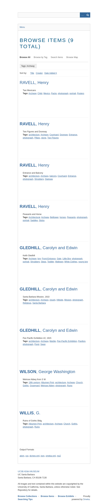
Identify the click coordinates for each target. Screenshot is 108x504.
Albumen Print (47, 382)
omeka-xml (51, 456)
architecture (34, 135)
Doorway (64, 135)
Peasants (71, 217)
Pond (36, 344)
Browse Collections (27, 496)
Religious (27, 303)
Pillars (37, 138)
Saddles (34, 220)
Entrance (73, 135)
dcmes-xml (35, 456)
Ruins (69, 385)
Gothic (26, 385)
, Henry (34, 123)
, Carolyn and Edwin (48, 247)
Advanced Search (82, 15)
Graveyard (35, 385)
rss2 (59, 456)
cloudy (52, 300)
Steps (43, 262)
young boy (83, 262)
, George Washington (47, 371)
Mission (67, 300)
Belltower (54, 217)
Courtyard (54, 135)
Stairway (49, 179)
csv (26, 456)
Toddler (50, 262)
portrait (73, 93)
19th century (34, 382)
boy (39, 258)
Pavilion (81, 341)
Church (79, 382)
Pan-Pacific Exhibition (67, 341)
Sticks (42, 220)
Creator (39, 73)
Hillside (59, 300)
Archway (32, 93)
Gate (59, 258)
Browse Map (72, 57)
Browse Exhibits (66, 496)
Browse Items (47, 496)
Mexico (46, 93)
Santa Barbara (39, 303)
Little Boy (66, 258)
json (43, 456)
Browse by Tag (40, 57)
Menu (22, 27)
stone (43, 138)
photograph (63, 93)
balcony (53, 176)
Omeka (86, 499)
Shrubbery (39, 179)
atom (22, 456)
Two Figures (53, 138)
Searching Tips (25, 499)
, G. (30, 413)
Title (32, 73)
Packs (54, 93)
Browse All (25, 57)
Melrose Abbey (47, 385)
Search (87, 15)
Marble (53, 341)
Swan (43, 344)
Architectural (34, 217)
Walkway (59, 262)
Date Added (50, 73)
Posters (80, 93)
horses (63, 217)
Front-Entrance (49, 258)
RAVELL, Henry (34, 82)
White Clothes (70, 262)
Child (40, 93)
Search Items (57, 57)
